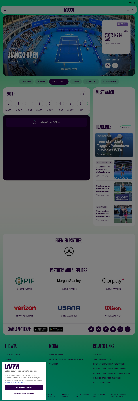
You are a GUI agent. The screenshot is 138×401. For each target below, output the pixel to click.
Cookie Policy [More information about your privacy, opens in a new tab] (9, 382)
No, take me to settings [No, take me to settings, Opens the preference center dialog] (24, 393)
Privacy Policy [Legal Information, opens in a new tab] (19, 382)
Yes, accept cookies (23, 387)
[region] (24, 381)
